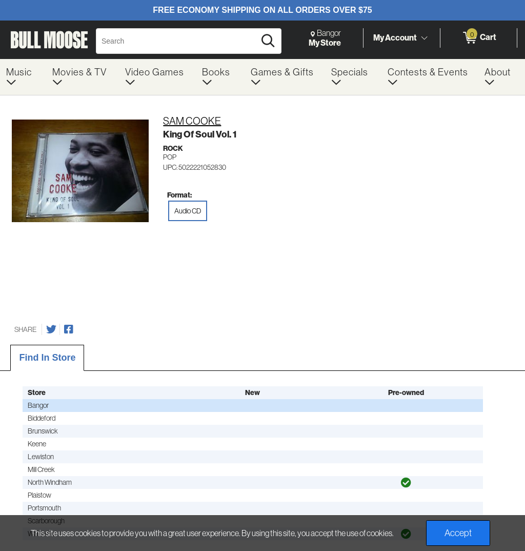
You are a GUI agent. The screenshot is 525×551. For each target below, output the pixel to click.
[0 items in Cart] (479, 38)
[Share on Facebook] (68, 329)
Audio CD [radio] (187, 211)
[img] (406, 483)
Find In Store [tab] (47, 357)
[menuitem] (23, 77)
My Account (395, 37)
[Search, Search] (177, 41)
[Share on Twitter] (51, 329)
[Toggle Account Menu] (424, 38)
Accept (458, 533)
